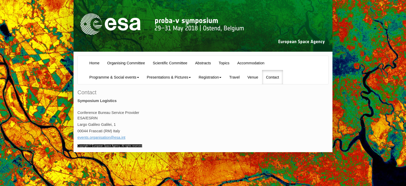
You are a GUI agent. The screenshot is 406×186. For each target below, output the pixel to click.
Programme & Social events (114, 77)
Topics (224, 63)
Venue (253, 77)
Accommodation (250, 63)
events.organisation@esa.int (101, 137)
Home (94, 63)
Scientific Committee (170, 63)
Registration (210, 77)
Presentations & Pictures (169, 77)
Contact (272, 77)
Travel (234, 77)
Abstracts (203, 63)
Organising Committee (126, 63)
